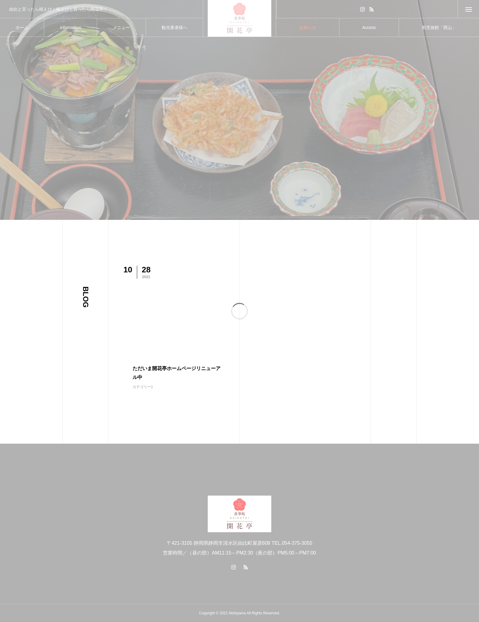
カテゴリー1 (143, 387)
